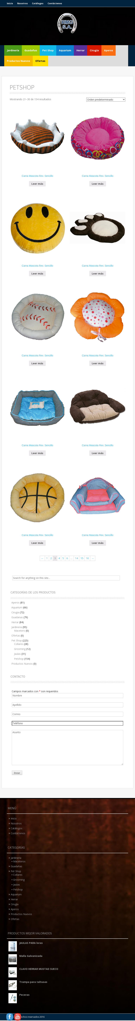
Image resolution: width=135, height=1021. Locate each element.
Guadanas (17, 617)
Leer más (37, 183)
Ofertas (40, 61)
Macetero (19, 630)
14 (76, 558)
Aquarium (65, 50)
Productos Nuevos (18, 61)
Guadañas (30, 50)
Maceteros (19, 861)
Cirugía (94, 50)
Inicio (10, 3)
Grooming (19, 649)
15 (82, 558)
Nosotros (22, 3)
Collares (18, 644)
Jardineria (16, 627)
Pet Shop (48, 50)
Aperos (108, 50)
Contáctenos (55, 3)
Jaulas (17, 653)
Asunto (67, 747)
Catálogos (37, 3)
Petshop (19, 658)
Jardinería (13, 50)
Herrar (80, 50)
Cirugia (15, 612)
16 (87, 558)
